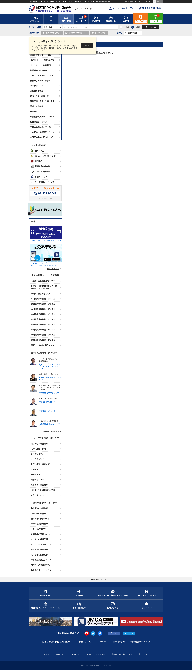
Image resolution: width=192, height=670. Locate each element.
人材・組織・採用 (38, 449)
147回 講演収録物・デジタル (43, 314)
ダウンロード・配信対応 (40, 65)
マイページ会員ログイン (122, 8)
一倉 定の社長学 (38, 529)
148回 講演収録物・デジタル (43, 309)
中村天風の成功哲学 (39, 524)
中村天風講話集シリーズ (40, 127)
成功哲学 (34, 469)
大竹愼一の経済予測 (39, 539)
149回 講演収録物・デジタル (43, 304)
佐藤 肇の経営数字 (39, 513)
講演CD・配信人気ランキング (43, 345)
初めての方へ (38, 150)
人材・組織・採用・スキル (41, 75)
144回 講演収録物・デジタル (43, 330)
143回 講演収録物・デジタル (43, 335)
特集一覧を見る (54, 269)
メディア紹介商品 (40, 171)
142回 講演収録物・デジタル (43, 340)
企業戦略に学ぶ (36, 91)
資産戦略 (34, 111)
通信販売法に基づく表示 (122, 654)
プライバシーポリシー (95, 654)
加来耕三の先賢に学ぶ (40, 565)
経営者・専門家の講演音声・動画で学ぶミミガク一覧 (44, 287)
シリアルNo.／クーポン (43, 182)
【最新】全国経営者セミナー (43, 281)
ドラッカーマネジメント (41, 544)
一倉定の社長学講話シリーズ (42, 132)
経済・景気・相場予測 (39, 96)
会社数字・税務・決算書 (40, 81)
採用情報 (60, 654)
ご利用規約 (75, 654)
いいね (114, 633)
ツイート (128, 633)
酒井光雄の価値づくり (40, 519)
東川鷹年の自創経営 (39, 555)
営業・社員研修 (36, 106)
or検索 (137, 27)
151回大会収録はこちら (41, 294)
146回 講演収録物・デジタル (43, 319)
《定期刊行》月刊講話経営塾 (42, 60)
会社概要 (45, 654)
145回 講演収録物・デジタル (43, 324)
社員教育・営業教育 (39, 485)
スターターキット (38, 495)
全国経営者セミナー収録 (40, 55)
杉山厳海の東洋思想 (39, 550)
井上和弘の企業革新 (39, 508)
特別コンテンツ (39, 176)
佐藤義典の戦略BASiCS (41, 534)
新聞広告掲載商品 (40, 166)
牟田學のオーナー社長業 (41, 570)
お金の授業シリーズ (38, 122)
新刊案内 (36, 161)
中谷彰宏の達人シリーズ (41, 560)
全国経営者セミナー (138, 642)
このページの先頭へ (96, 579)
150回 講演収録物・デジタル (43, 299)
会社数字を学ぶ (37, 454)
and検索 (126, 27)
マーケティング (36, 86)
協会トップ (84, 642)
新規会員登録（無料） (151, 8)
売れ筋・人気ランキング (43, 156)
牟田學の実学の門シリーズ (41, 137)
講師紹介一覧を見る (52, 432)
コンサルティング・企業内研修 (109, 642)
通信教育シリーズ (38, 480)
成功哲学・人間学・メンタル (42, 117)
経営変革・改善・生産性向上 (42, 101)
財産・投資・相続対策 (40, 464)
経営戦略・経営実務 (38, 70)
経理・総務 (35, 475)
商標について (144, 654)
